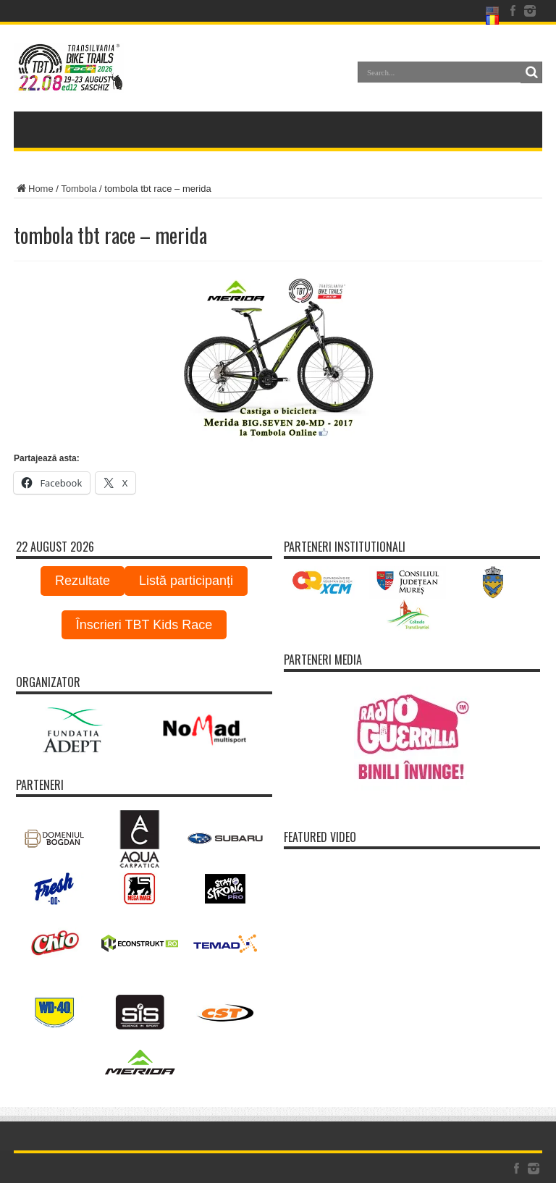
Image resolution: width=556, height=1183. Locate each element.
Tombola (78, 188)
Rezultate (82, 580)
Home (34, 188)
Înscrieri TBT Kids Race (144, 625)
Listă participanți (186, 580)
